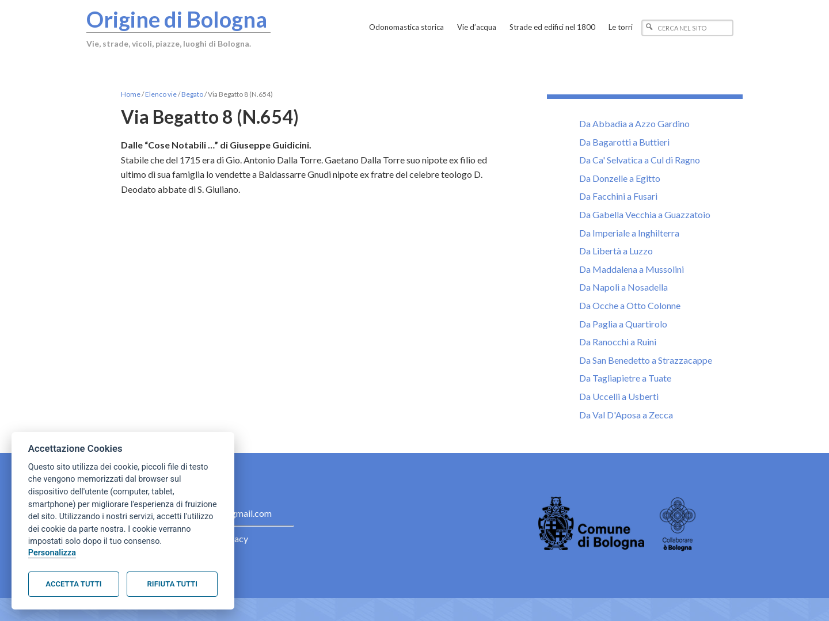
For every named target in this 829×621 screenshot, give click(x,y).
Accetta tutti (73, 584)
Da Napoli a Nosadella (623, 286)
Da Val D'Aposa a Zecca (626, 414)
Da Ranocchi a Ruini (617, 341)
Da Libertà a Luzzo (616, 250)
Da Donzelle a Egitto (619, 178)
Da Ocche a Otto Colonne (629, 305)
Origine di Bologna (176, 19)
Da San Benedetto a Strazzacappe (645, 360)
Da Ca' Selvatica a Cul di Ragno (639, 159)
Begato (192, 94)
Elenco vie (161, 94)
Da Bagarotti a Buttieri (624, 141)
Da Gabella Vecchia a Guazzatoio (644, 214)
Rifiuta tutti (172, 584)
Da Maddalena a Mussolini (631, 269)
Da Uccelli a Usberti (619, 396)
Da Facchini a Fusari (618, 196)
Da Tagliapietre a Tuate (625, 377)
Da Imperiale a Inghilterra (629, 232)
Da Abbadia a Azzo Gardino (634, 123)
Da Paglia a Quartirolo (623, 323)
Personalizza (52, 553)
